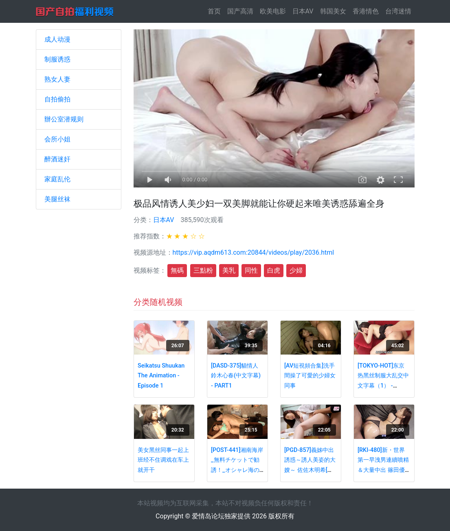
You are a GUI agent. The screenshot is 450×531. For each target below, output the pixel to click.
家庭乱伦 (57, 179)
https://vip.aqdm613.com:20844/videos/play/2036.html (253, 252)
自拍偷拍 (57, 99)
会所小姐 (57, 139)
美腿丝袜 (57, 199)
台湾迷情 (398, 11)
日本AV (303, 11)
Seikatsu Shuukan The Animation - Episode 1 (161, 375)
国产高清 (240, 11)
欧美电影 (273, 11)
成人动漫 (57, 39)
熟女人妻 (57, 79)
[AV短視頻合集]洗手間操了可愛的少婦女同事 (310, 375)
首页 (216, 11)
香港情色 (366, 11)
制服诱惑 (57, 59)
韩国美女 (333, 11)
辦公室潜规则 (63, 119)
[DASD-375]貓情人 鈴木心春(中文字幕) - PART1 (236, 375)
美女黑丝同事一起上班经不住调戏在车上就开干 (163, 460)
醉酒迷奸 (57, 159)
